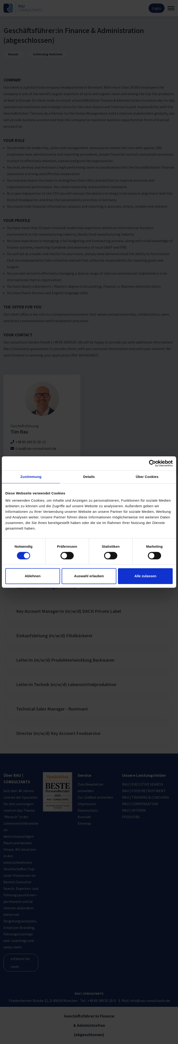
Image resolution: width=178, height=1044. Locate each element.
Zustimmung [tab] (30, 477)
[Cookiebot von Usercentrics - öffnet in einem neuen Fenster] (152, 463)
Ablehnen (33, 576)
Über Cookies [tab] (147, 477)
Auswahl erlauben (89, 576)
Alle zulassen (145, 576)
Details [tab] (89, 477)
